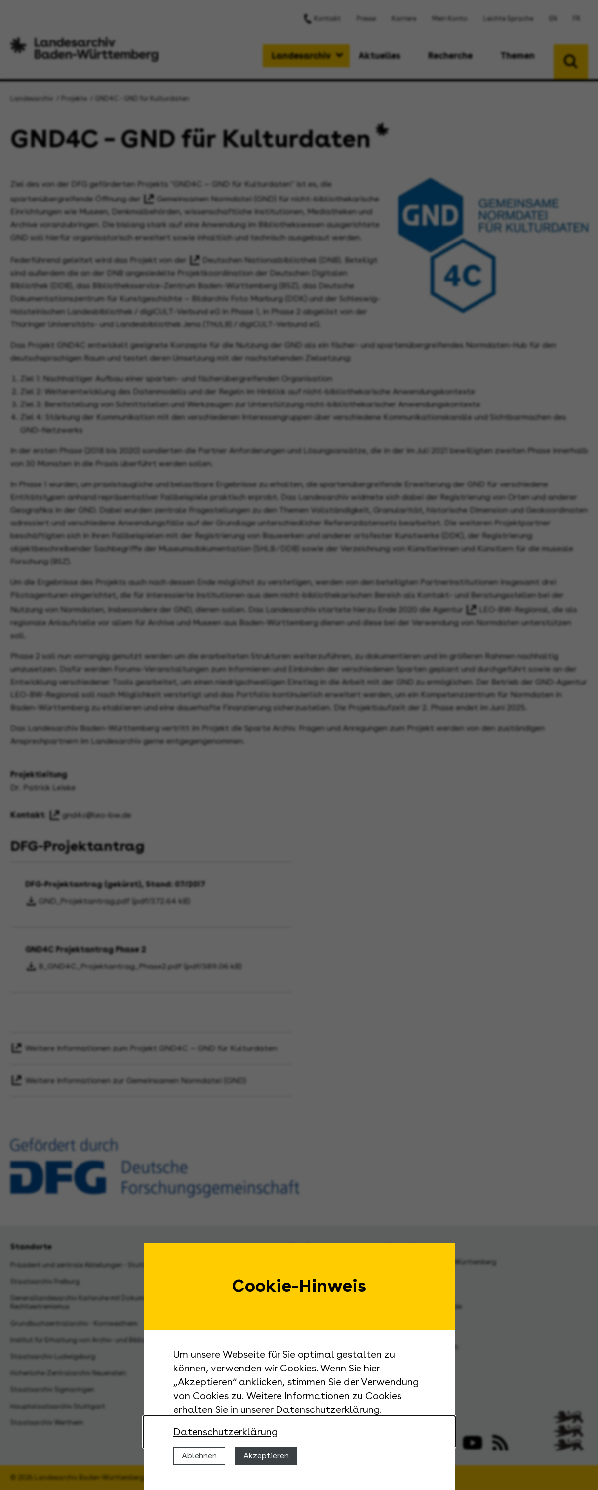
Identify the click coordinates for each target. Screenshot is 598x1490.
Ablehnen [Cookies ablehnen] (199, 1455)
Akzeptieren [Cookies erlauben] (266, 1455)
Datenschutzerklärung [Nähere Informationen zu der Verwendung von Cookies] (225, 1432)
